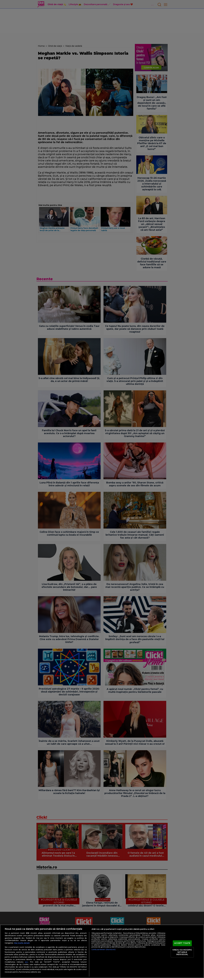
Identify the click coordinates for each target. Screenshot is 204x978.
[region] (102, 951)
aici (26, 962)
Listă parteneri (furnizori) (103, 949)
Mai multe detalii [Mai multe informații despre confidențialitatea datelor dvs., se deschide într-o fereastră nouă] (22, 943)
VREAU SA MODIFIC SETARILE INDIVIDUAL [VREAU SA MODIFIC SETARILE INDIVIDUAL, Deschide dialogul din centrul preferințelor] (182, 952)
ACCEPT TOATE (182, 943)
